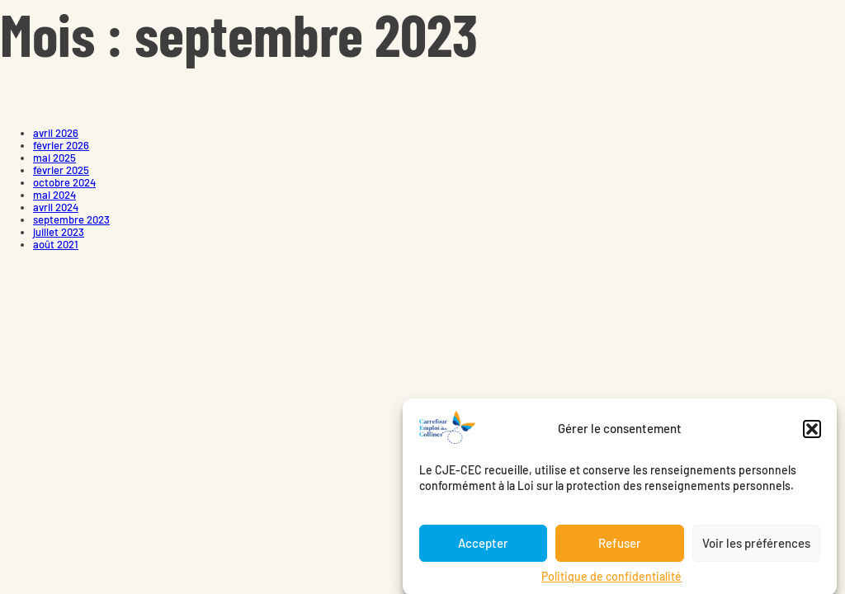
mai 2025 (54, 157)
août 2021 (55, 244)
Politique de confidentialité (611, 583)
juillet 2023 (58, 231)
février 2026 (61, 145)
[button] (812, 435)
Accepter (483, 550)
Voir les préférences (756, 550)
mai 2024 (54, 194)
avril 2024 (55, 207)
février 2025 (61, 170)
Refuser (619, 550)
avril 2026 (55, 132)
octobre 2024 (64, 182)
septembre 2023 (71, 219)
